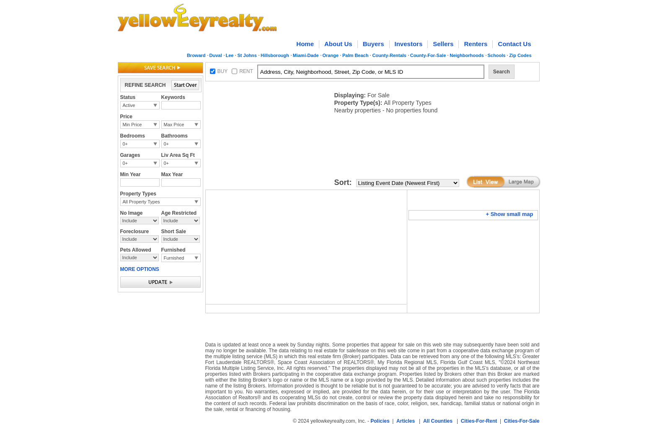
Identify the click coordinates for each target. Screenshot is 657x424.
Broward (196, 55)
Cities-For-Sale (522, 421)
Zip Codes (520, 55)
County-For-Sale (428, 55)
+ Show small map (509, 214)
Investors (409, 43)
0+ (125, 143)
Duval (216, 55)
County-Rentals (389, 55)
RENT (246, 71)
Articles (405, 421)
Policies (379, 421)
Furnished (174, 257)
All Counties (438, 421)
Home (305, 43)
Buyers (373, 43)
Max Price (174, 124)
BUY (222, 71)
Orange (331, 55)
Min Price (132, 124)
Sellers (443, 43)
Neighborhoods (467, 55)
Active (129, 105)
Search (501, 72)
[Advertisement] (268, 136)
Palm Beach (355, 55)
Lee (230, 55)
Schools (497, 55)
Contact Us (514, 43)
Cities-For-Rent (479, 421)
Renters (475, 43)
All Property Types (141, 201)
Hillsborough (275, 55)
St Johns (246, 55)
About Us (338, 43)
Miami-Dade (306, 55)
